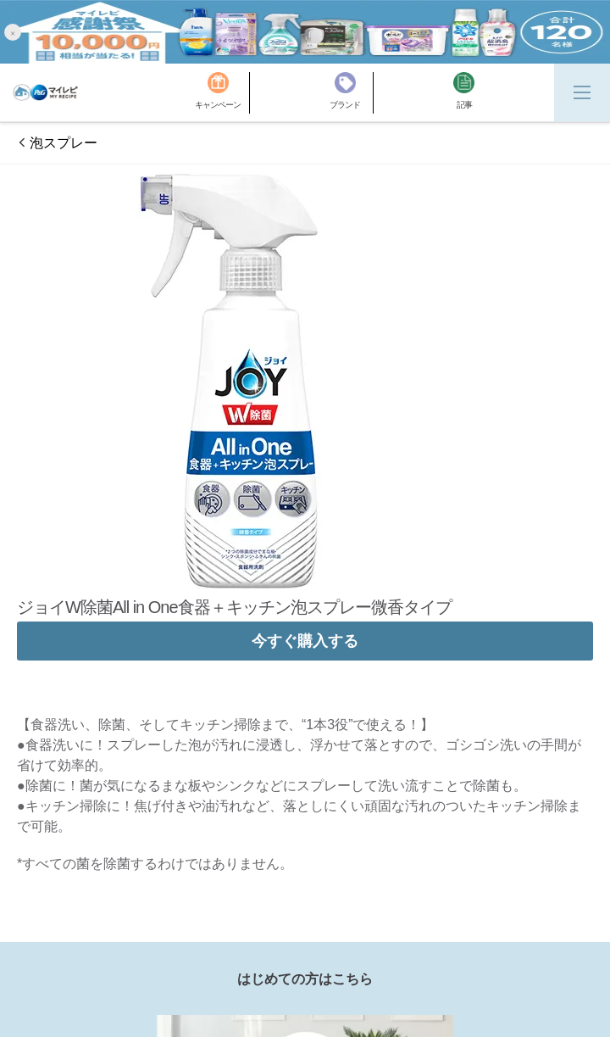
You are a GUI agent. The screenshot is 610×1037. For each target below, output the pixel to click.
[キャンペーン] (222, 93)
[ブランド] (352, 93)
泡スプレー (63, 143)
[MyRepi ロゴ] (45, 92)
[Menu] (582, 92)
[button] (12, 32)
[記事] (463, 93)
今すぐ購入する (305, 641)
